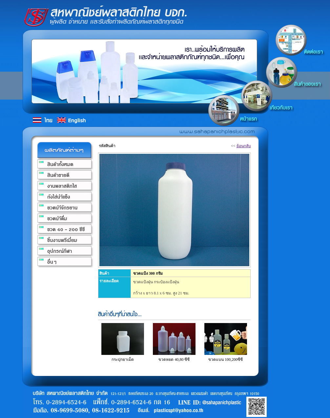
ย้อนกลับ (244, 146)
